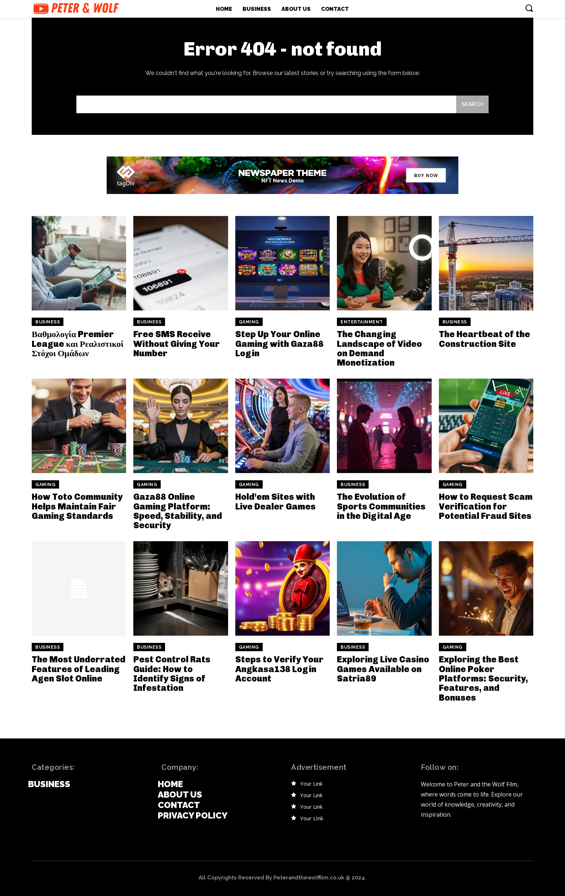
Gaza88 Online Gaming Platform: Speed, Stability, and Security (177, 510)
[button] (529, 8)
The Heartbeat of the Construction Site (484, 339)
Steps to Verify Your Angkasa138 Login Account (279, 669)
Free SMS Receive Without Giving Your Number (176, 343)
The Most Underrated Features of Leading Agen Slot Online (78, 669)
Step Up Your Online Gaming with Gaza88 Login (279, 343)
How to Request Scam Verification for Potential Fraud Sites (486, 506)
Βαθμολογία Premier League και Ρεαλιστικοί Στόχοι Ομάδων (78, 343)
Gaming (249, 322)
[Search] (472, 104)
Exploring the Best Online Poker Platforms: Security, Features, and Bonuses (483, 678)
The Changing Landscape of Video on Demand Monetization (379, 348)
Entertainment (362, 322)
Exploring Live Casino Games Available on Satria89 (383, 669)
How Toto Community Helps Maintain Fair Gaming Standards (77, 506)
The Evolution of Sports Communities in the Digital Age (381, 506)
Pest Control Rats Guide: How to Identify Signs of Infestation (171, 673)
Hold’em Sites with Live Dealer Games (275, 501)
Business (47, 322)
